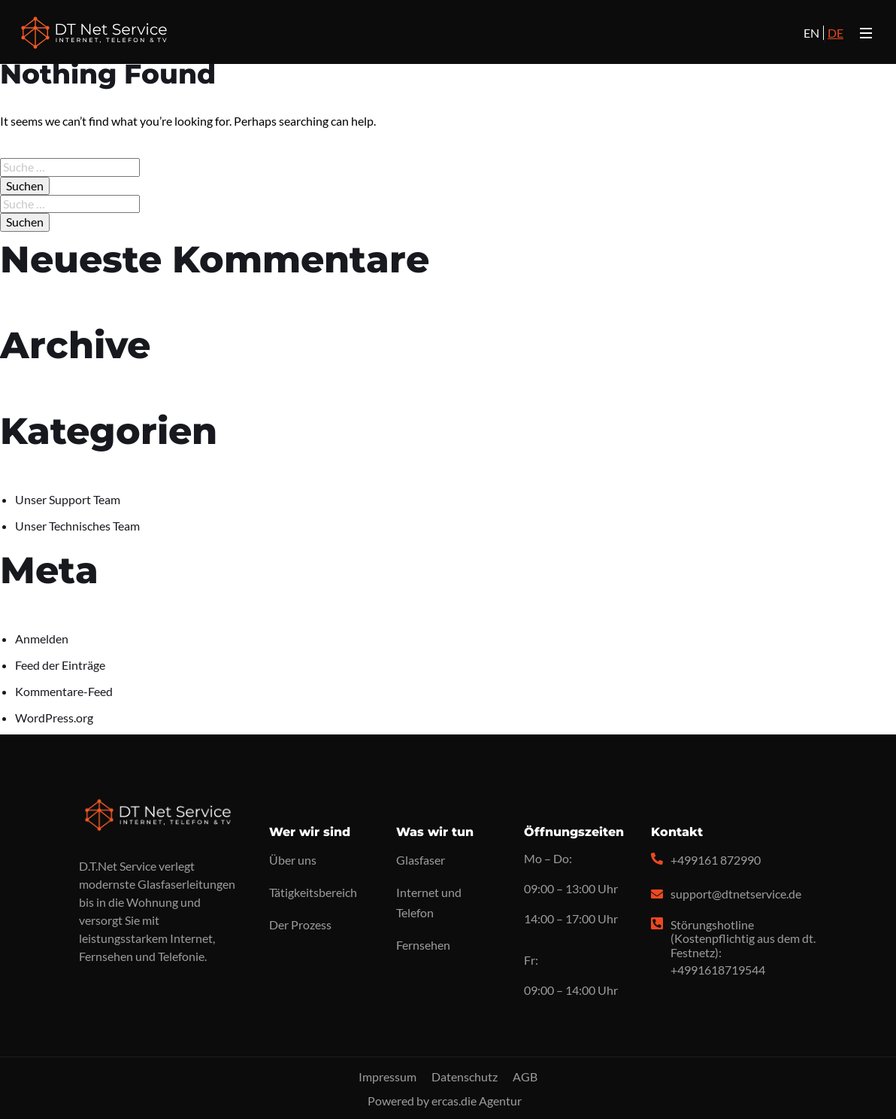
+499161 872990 (715, 860)
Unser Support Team (67, 499)
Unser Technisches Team (77, 525)
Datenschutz (464, 1076)
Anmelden (41, 638)
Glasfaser (420, 860)
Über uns (292, 860)
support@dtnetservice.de (735, 893)
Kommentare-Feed (64, 691)
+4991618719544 (717, 969)
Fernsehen (423, 945)
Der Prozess (300, 924)
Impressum (387, 1076)
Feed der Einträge (60, 665)
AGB (525, 1076)
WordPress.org (54, 717)
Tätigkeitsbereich (313, 892)
